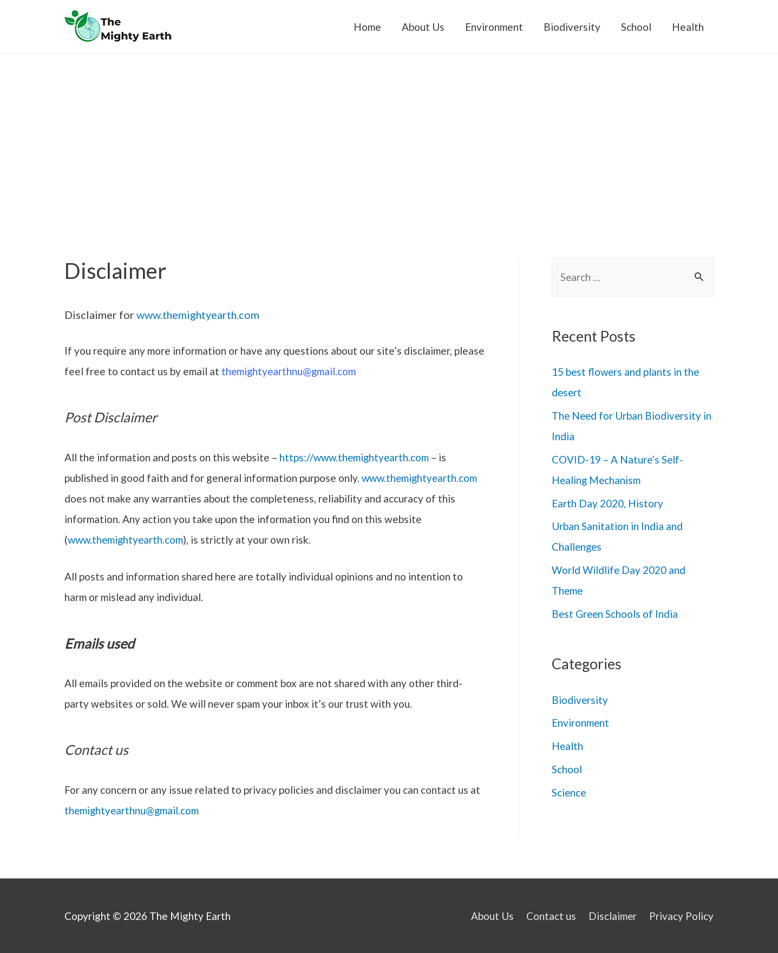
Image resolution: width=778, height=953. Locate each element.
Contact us (551, 916)
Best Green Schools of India (615, 614)
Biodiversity (572, 27)
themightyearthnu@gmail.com (289, 371)
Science (569, 792)
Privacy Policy (682, 916)
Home (367, 27)
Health (688, 27)
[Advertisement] (389, 135)
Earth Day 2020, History (607, 503)
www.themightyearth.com (198, 314)
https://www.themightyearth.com (355, 457)
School (636, 27)
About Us (423, 27)
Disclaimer (613, 916)
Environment (494, 27)
